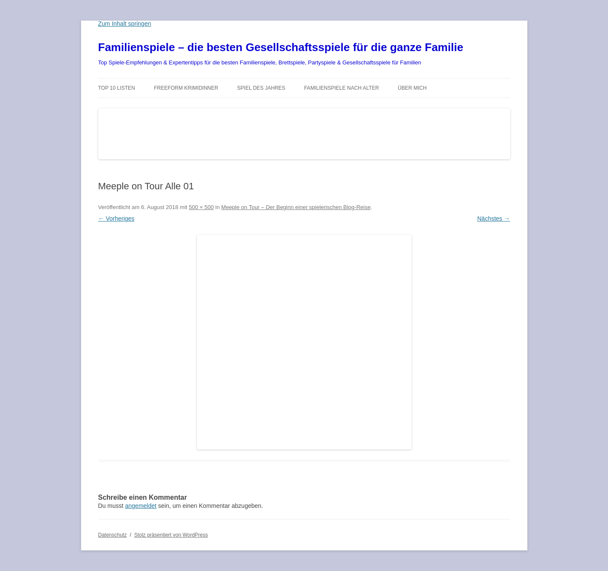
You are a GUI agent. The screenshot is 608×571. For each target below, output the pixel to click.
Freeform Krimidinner (186, 88)
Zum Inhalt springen (124, 23)
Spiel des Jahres (261, 88)
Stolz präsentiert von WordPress (171, 535)
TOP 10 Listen (116, 88)
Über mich (412, 88)
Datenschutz (112, 535)
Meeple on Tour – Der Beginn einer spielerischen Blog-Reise (296, 207)
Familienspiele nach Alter (341, 88)
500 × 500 (201, 207)
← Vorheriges (116, 218)
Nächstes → (493, 218)
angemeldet (141, 505)
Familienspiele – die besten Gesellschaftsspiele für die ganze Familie (280, 47)
